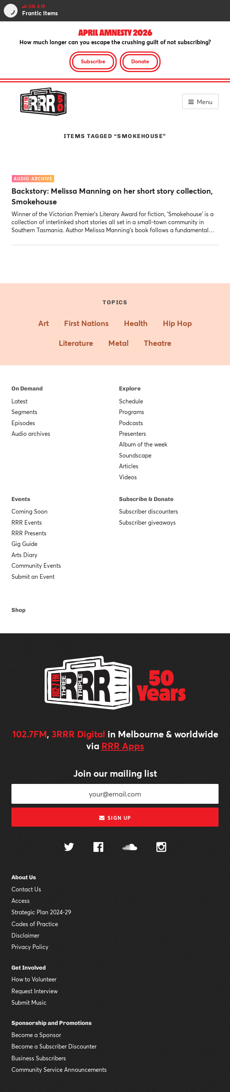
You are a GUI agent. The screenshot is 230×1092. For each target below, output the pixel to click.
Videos (128, 477)
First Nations (86, 323)
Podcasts (131, 423)
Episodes (23, 423)
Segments (24, 412)
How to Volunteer (33, 979)
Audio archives (30, 433)
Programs (131, 412)
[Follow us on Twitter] (69, 848)
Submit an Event (33, 576)
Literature (76, 343)
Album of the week (143, 444)
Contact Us (26, 889)
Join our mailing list (115, 773)
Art (43, 323)
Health (136, 323)
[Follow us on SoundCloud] (129, 847)
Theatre (157, 343)
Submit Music (29, 1002)
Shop (18, 610)
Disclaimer (25, 935)
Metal (118, 343)
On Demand (27, 388)
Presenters (132, 433)
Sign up (115, 817)
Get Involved (28, 967)
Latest (19, 401)
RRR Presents (29, 533)
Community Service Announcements (59, 1069)
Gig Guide (24, 544)
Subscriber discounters (148, 511)
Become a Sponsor (36, 1035)
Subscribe (93, 61)
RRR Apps (122, 746)
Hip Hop (177, 323)
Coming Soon (29, 511)
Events (20, 499)
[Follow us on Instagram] (161, 848)
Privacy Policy (29, 947)
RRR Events (26, 522)
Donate (140, 61)
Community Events (36, 565)
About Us (23, 877)
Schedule (131, 401)
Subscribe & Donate (146, 499)
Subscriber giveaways (147, 522)
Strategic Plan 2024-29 (41, 912)
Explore (130, 388)
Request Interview (34, 991)
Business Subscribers (38, 1058)
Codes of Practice (34, 924)
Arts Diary (24, 555)
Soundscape (135, 455)
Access (20, 900)
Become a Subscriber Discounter (54, 1046)
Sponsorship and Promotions (51, 1023)
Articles (128, 466)
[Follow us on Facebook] (98, 848)
